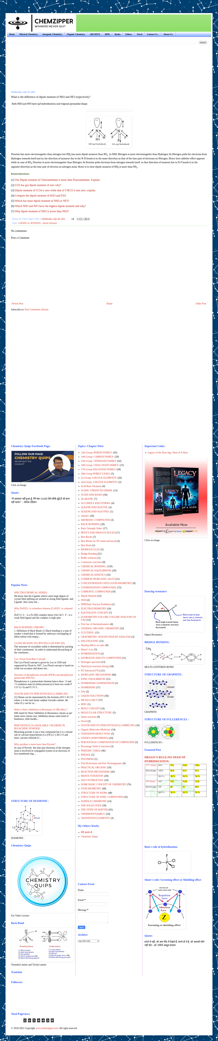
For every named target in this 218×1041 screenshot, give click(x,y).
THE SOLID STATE (91, 805)
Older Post (201, 303)
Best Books (86, 537)
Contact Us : (153, 34)
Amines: (85, 515)
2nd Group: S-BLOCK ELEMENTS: (99, 482)
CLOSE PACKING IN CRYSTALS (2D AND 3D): (39, 643)
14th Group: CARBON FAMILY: (97, 456)
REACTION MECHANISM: (95, 771)
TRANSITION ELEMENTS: (95, 818)
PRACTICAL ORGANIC (94, 767)
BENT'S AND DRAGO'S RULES (98, 532)
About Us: (168, 34)
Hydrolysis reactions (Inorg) (95, 666)
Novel (139, 34)
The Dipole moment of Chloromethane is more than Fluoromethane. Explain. (57, 179)
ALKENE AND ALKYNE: (94, 507)
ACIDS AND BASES (92, 494)
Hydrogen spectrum (90, 662)
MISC (84, 704)
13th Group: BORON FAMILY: (96, 452)
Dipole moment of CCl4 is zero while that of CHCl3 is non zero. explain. (55, 190)
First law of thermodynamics (95, 624)
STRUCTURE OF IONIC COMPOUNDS (102, 797)
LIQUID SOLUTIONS (92, 695)
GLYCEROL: (88, 632)
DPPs (107, 34)
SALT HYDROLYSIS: (92, 780)
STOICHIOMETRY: (91, 788)
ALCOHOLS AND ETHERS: (96, 503)
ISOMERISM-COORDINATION (97, 683)
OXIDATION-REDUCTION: (95, 733)
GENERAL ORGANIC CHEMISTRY (100, 628)
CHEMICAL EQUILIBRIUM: (96, 570)
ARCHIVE (95, 34)
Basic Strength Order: (92, 528)
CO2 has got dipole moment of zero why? (38, 185)
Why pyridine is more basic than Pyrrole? (35, 744)
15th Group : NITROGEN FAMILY (99, 461)
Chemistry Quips (89, 836)
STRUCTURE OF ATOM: (94, 792)
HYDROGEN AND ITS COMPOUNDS (101, 658)
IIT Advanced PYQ (90, 670)
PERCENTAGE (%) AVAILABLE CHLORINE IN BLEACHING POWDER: (39, 727)
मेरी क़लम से (86, 832)
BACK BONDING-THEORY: (29, 627)
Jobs (83, 691)
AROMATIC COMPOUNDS (95, 520)
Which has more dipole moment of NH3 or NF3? (42, 200)
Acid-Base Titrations (91, 486)
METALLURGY (89, 700)
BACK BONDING (90, 524)
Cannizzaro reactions (91, 562)
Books (117, 34)
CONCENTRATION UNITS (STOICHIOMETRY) (106, 583)
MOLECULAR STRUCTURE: (96, 712)
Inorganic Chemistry (52, 34)
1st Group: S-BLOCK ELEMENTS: (99, 477)
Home (12, 34)
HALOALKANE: (90, 641)
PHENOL (86, 754)
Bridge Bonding (89, 553)
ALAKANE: (87, 498)
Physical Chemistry (28, 34)
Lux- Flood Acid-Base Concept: (30, 659)
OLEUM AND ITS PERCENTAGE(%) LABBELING (41, 693)
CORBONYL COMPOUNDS (96, 591)
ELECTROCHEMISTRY (93, 608)
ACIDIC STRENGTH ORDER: (97, 490)
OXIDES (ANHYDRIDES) (94, 738)
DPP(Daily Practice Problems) (96, 604)
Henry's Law (87, 649)
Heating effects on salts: (93, 645)
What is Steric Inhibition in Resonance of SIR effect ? (41, 709)
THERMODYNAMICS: (93, 814)
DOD (83, 600)
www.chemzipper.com (47, 1028)
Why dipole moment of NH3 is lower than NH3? (42, 211)
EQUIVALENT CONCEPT (94, 612)
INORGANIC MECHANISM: (96, 674)
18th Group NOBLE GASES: (95, 473)
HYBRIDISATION (90, 653)
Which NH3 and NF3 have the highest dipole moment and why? (50, 206)
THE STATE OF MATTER (94, 809)
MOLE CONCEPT (90, 708)
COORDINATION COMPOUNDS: (99, 587)
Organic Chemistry (76, 34)
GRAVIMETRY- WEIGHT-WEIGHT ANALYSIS (106, 636)
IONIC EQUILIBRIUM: (93, 679)
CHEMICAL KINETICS (93, 574)
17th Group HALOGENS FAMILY (98, 469)
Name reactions (88, 716)
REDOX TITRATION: (92, 775)
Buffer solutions (89, 557)
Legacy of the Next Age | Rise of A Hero (168, 452)
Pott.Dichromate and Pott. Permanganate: (101, 763)
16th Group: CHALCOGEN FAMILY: (100, 465)
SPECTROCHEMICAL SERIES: (31, 592)
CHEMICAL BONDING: (29, 223)
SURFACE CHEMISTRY (94, 801)
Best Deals (86, 545)
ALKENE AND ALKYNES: (95, 511)
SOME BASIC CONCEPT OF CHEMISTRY (103, 784)
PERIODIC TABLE (91, 750)
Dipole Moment (49, 223)
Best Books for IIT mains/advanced (98, 541)
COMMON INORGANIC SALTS (98, 579)
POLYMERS (87, 759)
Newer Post (17, 303)
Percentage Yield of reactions (95, 746)
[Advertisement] (38, 4)
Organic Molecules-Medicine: (96, 729)
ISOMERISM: (88, 687)
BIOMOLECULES (90, 549)
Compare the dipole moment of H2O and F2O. (40, 195)
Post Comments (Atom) (36, 309)
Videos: (128, 34)
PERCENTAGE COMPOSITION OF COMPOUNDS (107, 742)
